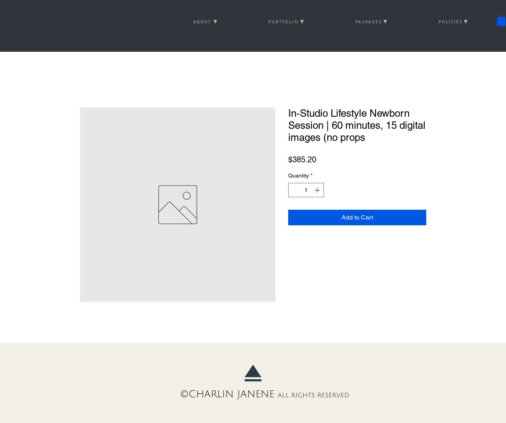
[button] (501, 20)
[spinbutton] (306, 190)
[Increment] (318, 190)
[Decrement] (294, 190)
